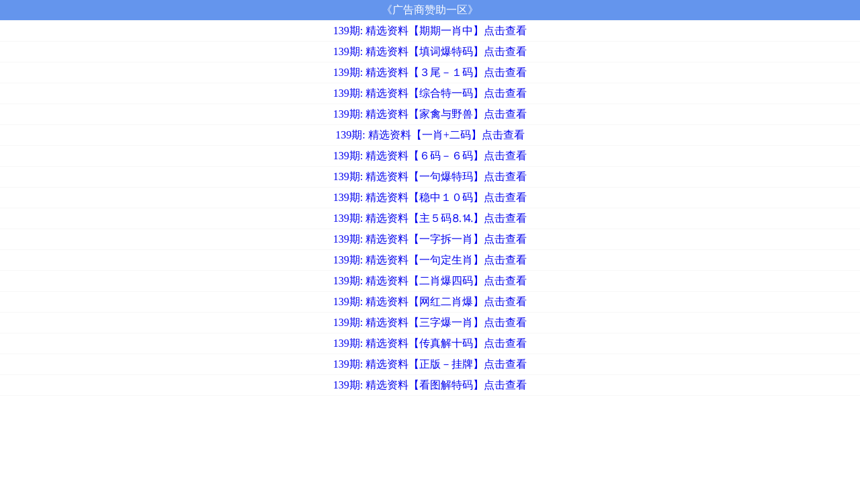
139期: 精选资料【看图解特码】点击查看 (430, 385)
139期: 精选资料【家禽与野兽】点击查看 (430, 114)
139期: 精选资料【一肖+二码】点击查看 (429, 134)
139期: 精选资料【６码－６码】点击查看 (430, 155)
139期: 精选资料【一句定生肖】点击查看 (430, 260)
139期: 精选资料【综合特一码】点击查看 (430, 93)
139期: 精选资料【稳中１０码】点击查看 (430, 197)
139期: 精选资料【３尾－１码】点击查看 (430, 72)
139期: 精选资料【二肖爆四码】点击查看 (430, 280)
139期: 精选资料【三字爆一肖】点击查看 (430, 322)
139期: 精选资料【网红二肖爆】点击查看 (430, 301)
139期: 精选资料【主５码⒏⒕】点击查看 (430, 218)
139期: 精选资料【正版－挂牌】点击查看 (430, 364)
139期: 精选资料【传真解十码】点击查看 (430, 343)
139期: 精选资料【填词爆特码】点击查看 (430, 51)
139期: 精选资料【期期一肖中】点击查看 (430, 30)
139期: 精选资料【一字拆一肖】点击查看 (430, 239)
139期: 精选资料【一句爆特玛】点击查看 (430, 176)
